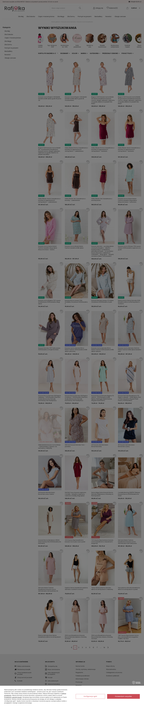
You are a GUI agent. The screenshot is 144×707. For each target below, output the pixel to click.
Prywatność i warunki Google (13, 697)
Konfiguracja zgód (90, 696)
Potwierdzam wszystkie (123, 696)
